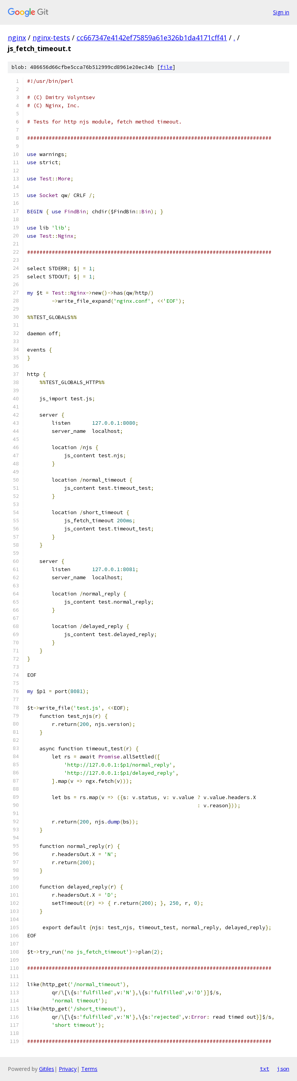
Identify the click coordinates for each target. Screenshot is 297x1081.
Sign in (281, 12)
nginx (17, 37)
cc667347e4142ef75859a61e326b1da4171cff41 (152, 37)
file (166, 67)
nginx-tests (51, 37)
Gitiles (46, 1068)
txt (264, 1068)
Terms (89, 1068)
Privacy (68, 1068)
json (283, 1068)
